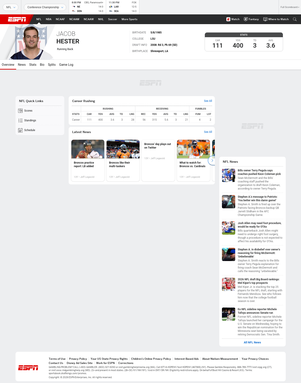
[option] (87, 160)
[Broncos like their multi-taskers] (123, 160)
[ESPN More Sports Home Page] (129, 19)
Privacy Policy (78, 358)
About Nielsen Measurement (220, 358)
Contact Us (56, 363)
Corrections (125, 363)
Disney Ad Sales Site (80, 363)
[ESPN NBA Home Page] (48, 19)
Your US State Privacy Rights (109, 358)
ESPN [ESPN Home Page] (17, 19)
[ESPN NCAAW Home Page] (89, 19)
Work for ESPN (105, 363)
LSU (152, 38)
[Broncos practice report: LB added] (87, 160)
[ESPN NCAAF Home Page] (60, 19)
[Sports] (10, 7)
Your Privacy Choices (255, 358)
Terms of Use (57, 358)
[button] (295, 19)
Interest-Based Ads (187, 358)
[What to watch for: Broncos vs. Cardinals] (193, 160)
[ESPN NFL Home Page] (38, 19)
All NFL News (252, 342)
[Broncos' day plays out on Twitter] (158, 160)
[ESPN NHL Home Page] (101, 19)
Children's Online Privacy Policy (151, 358)
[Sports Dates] (45, 7)
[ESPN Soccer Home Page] (112, 19)
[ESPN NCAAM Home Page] (74, 19)
